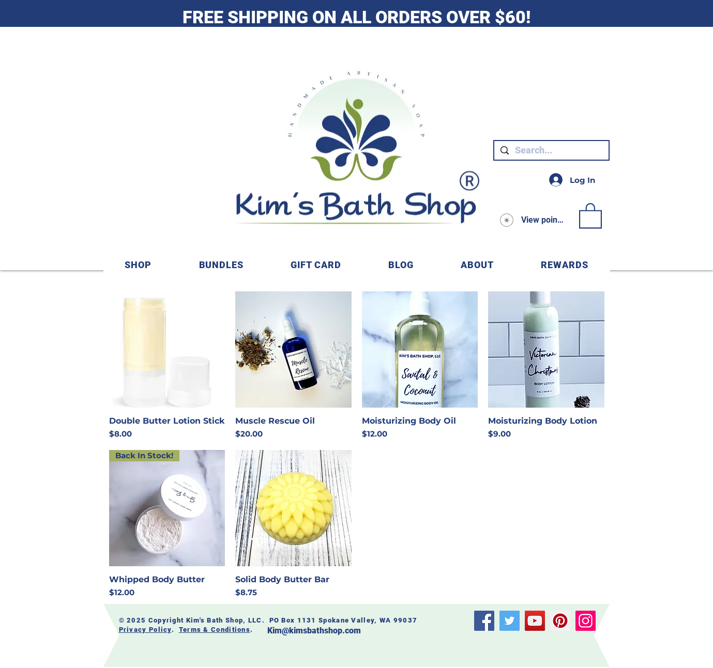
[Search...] (551, 150)
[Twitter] (509, 621)
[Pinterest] (560, 621)
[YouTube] (535, 621)
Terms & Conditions (214, 629)
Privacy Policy (145, 629)
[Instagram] (585, 621)
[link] (590, 214)
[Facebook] (484, 621)
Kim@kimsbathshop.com (314, 630)
